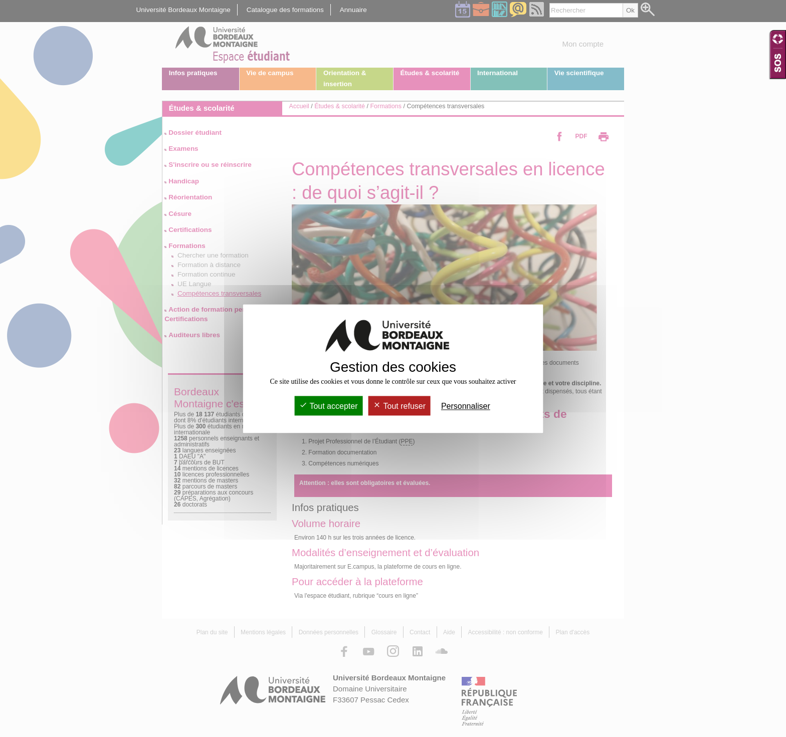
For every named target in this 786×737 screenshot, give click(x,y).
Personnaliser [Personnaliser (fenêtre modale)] (465, 406)
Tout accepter (328, 406)
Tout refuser (399, 406)
